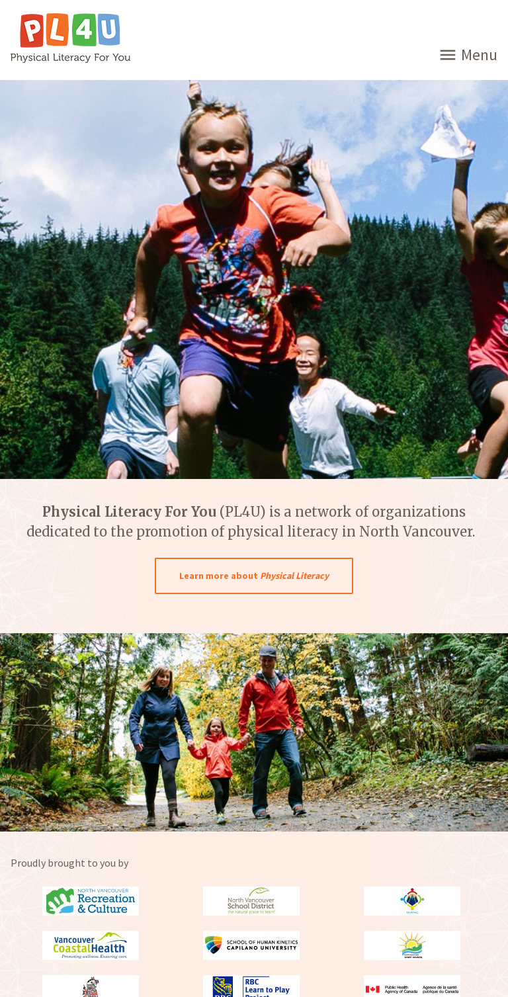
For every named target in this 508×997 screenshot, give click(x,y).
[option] (254, 732)
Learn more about (254, 576)
